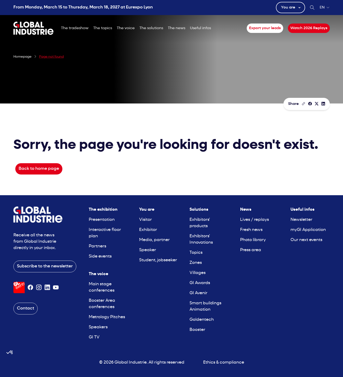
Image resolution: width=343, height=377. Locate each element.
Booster (197, 330)
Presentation (102, 220)
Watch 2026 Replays (308, 28)
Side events (100, 256)
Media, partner (154, 240)
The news (176, 28)
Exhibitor (148, 230)
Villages (198, 273)
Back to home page (39, 169)
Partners (97, 246)
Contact (25, 308)
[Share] (310, 104)
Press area (250, 250)
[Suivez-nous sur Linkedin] (47, 287)
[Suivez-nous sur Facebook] (30, 287)
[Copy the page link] (303, 104)
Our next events (306, 240)
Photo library (253, 240)
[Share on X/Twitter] (317, 104)
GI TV (94, 337)
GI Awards (200, 283)
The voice (126, 28)
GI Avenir (198, 293)
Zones (196, 263)
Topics (196, 252)
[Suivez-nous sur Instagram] (39, 287)
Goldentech (202, 319)
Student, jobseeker (158, 260)
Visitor (145, 220)
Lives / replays (254, 220)
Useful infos (200, 28)
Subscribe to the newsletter (45, 266)
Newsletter (301, 220)
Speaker (147, 250)
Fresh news (251, 230)
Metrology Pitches (107, 317)
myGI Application (308, 230)
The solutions (151, 28)
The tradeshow (75, 28)
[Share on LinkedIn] (323, 104)
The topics (102, 28)
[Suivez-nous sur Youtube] (56, 287)
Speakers (98, 327)
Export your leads (265, 28)
